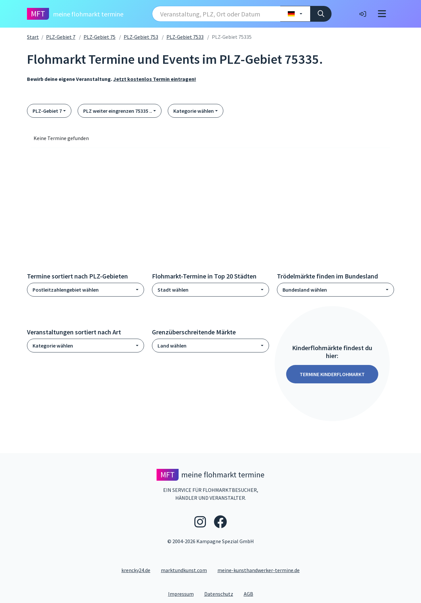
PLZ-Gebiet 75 (99, 37)
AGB (251, 593)
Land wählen (172, 345)
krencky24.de (135, 570)
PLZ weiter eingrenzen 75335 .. (117, 111)
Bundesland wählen (305, 289)
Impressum (183, 593)
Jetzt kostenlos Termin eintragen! (154, 79)
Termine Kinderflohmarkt (332, 374)
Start (33, 37)
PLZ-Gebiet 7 (60, 37)
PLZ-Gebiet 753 (141, 37)
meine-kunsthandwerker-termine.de (258, 570)
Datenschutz (221, 593)
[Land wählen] (295, 14)
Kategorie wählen (193, 111)
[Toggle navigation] (382, 14)
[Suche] (321, 14)
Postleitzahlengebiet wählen (66, 289)
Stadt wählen (173, 289)
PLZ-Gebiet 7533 (185, 37)
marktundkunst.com (184, 570)
